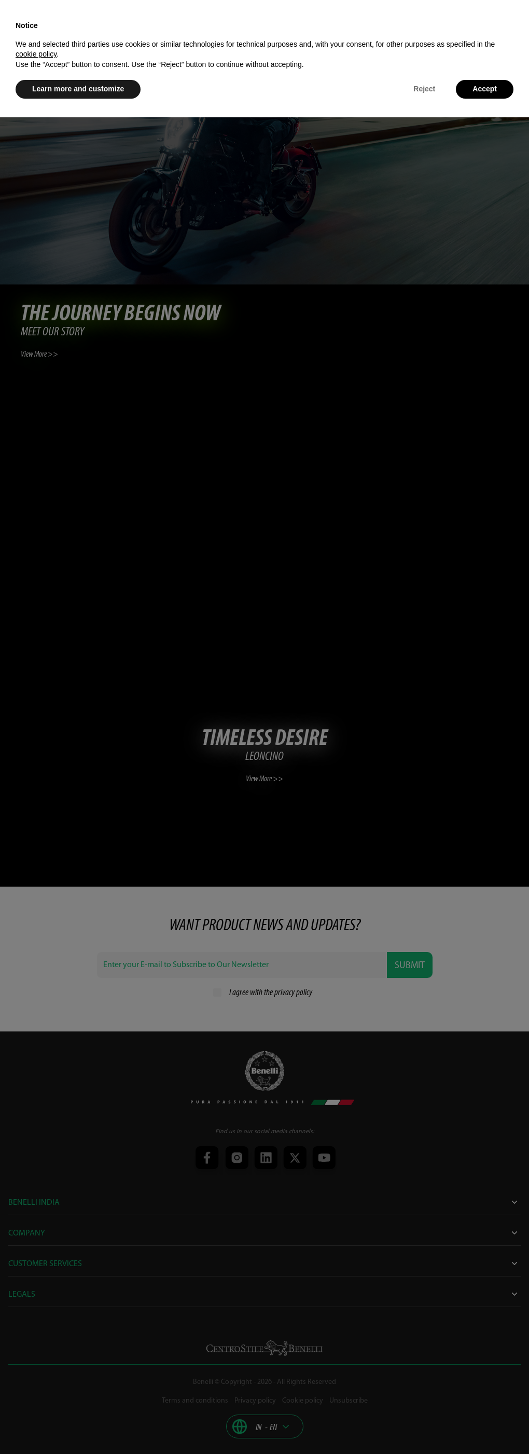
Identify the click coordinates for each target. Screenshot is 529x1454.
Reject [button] (424, 89)
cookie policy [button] (36, 54)
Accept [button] (484, 89)
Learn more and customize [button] (78, 89)
